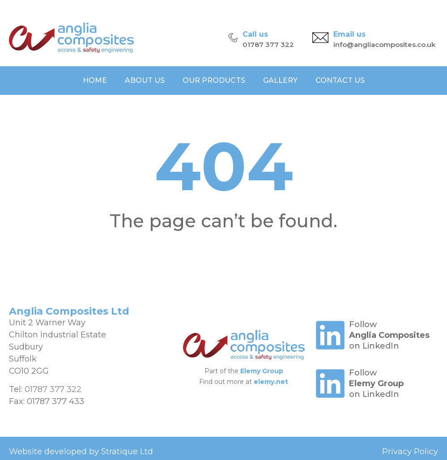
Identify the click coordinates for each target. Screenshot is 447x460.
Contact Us (340, 80)
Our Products (214, 80)
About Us (145, 80)
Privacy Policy (410, 451)
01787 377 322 (268, 44)
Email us (349, 34)
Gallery (280, 80)
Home (95, 80)
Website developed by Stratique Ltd (81, 451)
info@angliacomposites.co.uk (384, 44)
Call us (255, 34)
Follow (363, 324)
